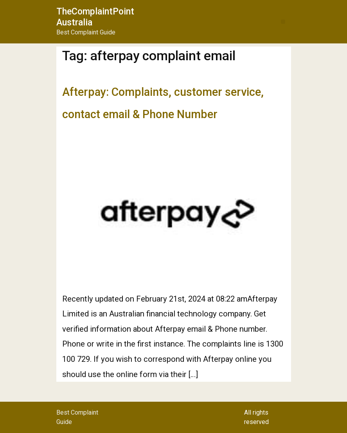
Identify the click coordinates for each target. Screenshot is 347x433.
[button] (283, 22)
